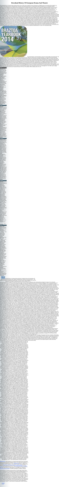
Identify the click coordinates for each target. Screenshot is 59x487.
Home (3, 483)
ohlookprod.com (2, 461)
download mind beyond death (5, 468)
